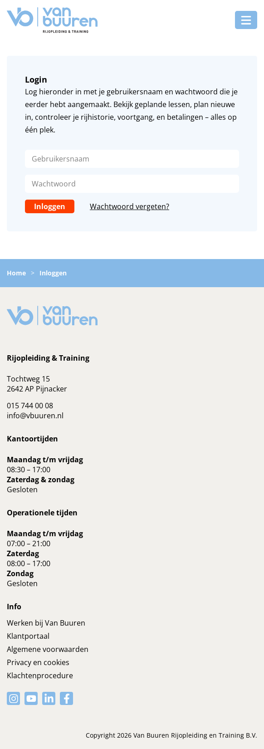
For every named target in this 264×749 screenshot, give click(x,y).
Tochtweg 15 (28, 379)
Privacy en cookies (38, 662)
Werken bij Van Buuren (46, 623)
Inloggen (49, 206)
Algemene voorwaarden (47, 649)
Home (16, 273)
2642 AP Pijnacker (37, 389)
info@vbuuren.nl (35, 416)
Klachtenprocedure (40, 675)
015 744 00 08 (30, 406)
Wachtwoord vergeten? (129, 206)
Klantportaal (28, 636)
